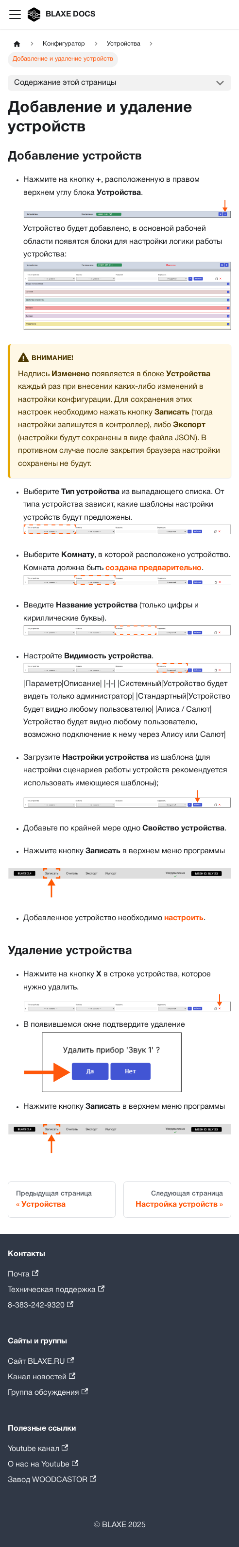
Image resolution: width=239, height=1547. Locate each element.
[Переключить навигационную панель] (15, 14)
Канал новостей (41, 1376)
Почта (23, 1274)
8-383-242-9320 (40, 1305)
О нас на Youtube (43, 1464)
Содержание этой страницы (65, 83)
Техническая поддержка (56, 1289)
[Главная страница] (17, 44)
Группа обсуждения (48, 1392)
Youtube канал (38, 1448)
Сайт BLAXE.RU (41, 1361)
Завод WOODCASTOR (52, 1479)
